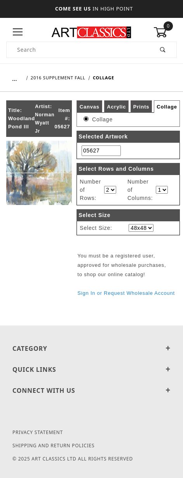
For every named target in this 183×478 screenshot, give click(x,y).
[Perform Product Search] (163, 50)
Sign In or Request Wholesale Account (126, 293)
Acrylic (116, 106)
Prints (141, 106)
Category (91, 348)
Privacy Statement (37, 432)
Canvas (89, 106)
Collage (167, 107)
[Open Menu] (18, 32)
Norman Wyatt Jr (44, 123)
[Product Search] (78, 50)
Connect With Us (91, 390)
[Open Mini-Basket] (165, 32)
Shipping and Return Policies (53, 445)
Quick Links (91, 369)
